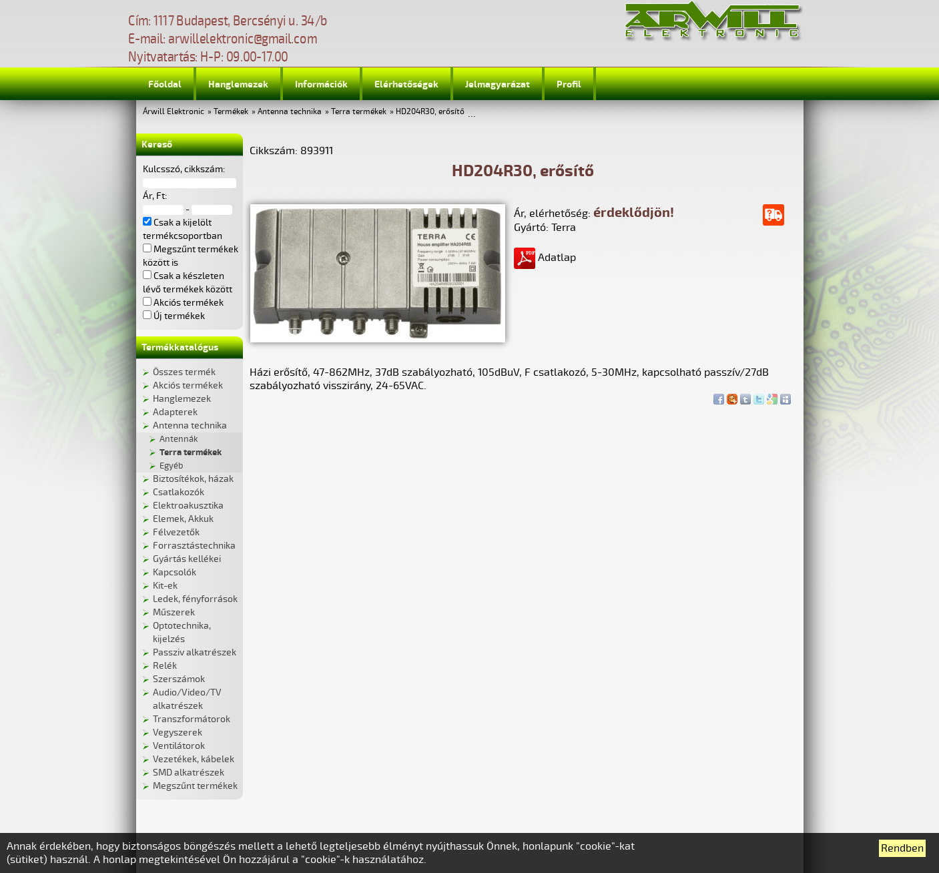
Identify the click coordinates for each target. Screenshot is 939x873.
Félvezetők (176, 532)
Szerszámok (179, 679)
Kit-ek (165, 585)
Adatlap (545, 257)
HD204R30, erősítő (430, 112)
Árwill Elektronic (173, 112)
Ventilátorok (179, 746)
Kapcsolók (174, 572)
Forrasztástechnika (194, 545)
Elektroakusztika (188, 505)
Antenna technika (290, 112)
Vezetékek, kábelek (193, 759)
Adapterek (175, 412)
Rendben (902, 848)
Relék (165, 665)
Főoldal (165, 84)
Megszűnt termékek (195, 786)
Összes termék (184, 372)
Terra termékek (358, 112)
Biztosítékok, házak (193, 479)
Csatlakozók (178, 492)
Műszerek (174, 612)
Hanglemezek (238, 84)
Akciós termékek (188, 385)
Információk (321, 84)
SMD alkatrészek (188, 772)
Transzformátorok (191, 719)
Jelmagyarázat (497, 84)
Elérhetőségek (406, 84)
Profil (569, 84)
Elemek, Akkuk (183, 519)
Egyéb (171, 466)
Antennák (179, 439)
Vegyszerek (177, 732)
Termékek (231, 112)
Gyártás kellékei (187, 559)
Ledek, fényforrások (195, 599)
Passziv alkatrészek (194, 652)
